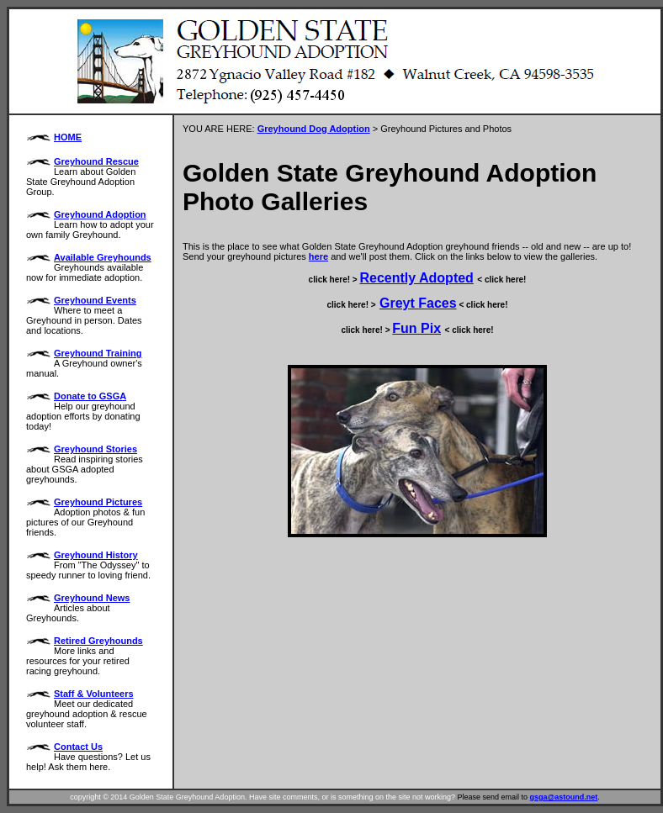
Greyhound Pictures (98, 502)
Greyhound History (96, 555)
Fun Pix (416, 328)
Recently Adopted (416, 278)
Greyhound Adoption (100, 214)
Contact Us (78, 747)
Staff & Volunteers (94, 694)
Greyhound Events (95, 300)
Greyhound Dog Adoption (313, 129)
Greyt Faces (418, 303)
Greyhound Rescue (96, 161)
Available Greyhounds (102, 257)
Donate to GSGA (90, 396)
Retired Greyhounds (98, 641)
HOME (68, 137)
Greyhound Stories (95, 449)
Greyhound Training (98, 353)
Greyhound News (92, 598)
